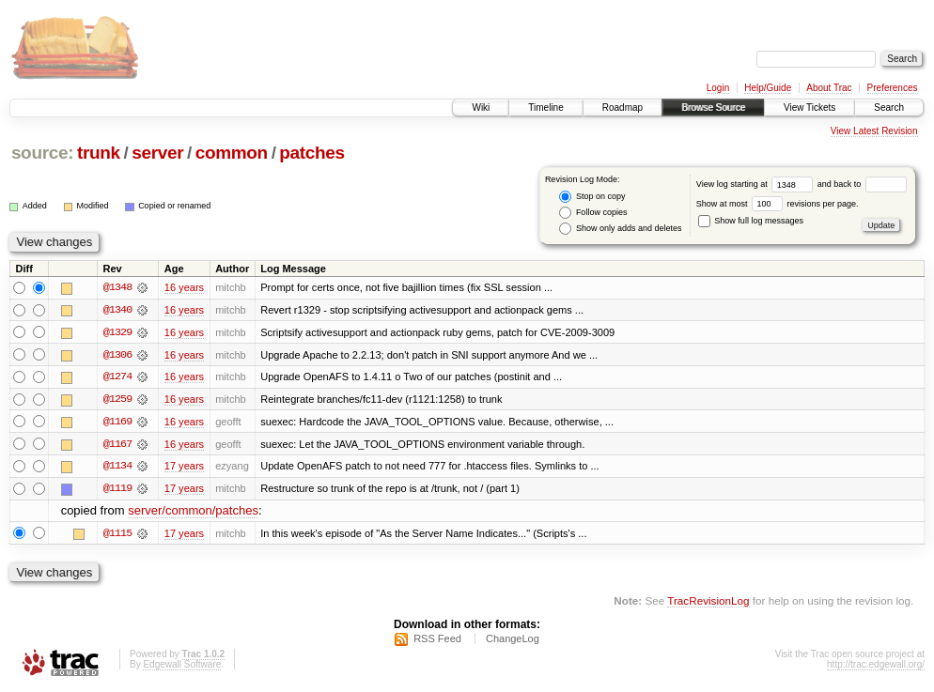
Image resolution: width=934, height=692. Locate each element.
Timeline (545, 107)
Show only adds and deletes (620, 229)
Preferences (892, 88)
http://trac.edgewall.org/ (876, 667)
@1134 (117, 467)
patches (311, 152)
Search (889, 107)
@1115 (117, 535)
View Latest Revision (874, 131)
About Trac (828, 88)
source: (42, 152)
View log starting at (756, 184)
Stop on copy (592, 197)
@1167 (117, 445)
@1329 (117, 332)
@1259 (117, 400)
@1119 (117, 490)
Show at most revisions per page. (777, 203)
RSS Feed (437, 641)
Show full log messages (750, 220)
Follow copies (593, 213)
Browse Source (713, 107)
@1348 (117, 287)
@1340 (117, 309)
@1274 (117, 377)
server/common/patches (193, 513)
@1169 (117, 422)
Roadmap (622, 107)
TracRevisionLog (708, 603)
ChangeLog (512, 641)
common (231, 152)
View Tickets (809, 107)
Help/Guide (767, 88)
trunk (98, 152)
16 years (184, 287)
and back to (862, 184)
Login (718, 88)
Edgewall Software (182, 667)
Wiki (481, 107)
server (157, 152)
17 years (184, 467)
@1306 (117, 354)
